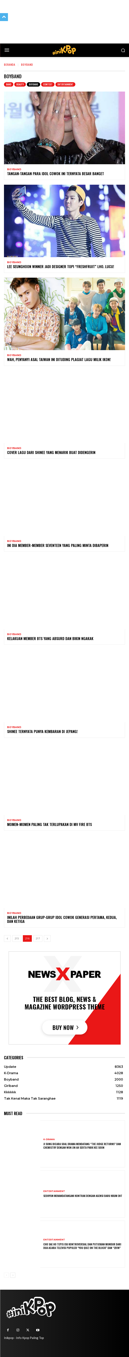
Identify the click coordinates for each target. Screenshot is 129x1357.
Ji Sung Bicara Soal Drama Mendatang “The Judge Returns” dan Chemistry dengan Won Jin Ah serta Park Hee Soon (82, 1145)
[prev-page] (7, 938)
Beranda (9, 64)
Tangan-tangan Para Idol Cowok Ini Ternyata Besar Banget (55, 173)
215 (17, 938)
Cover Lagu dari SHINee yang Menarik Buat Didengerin (51, 452)
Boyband (33, 84)
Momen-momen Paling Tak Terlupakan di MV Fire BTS (49, 824)
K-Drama (49, 1139)
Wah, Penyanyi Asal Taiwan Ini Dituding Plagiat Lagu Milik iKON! (59, 359)
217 (38, 938)
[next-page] (47, 938)
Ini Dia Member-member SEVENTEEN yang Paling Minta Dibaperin (57, 545)
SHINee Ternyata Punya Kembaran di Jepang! (42, 731)
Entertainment (65, 84)
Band (8, 84)
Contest (47, 84)
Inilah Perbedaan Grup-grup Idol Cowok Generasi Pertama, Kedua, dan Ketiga (62, 919)
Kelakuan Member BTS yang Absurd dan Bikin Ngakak (50, 638)
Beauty (20, 84)
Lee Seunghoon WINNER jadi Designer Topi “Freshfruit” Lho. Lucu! (60, 266)
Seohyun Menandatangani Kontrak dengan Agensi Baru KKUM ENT (82, 1196)
